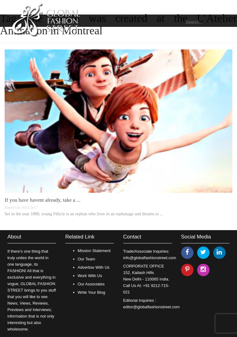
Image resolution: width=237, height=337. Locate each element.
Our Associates (91, 284)
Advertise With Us (94, 267)
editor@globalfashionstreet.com (151, 307)
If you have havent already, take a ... (43, 200)
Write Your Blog (91, 292)
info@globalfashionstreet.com (149, 257)
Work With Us (90, 275)
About (14, 237)
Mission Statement (94, 250)
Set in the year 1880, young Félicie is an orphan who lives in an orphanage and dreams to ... (84, 214)
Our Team (86, 259)
